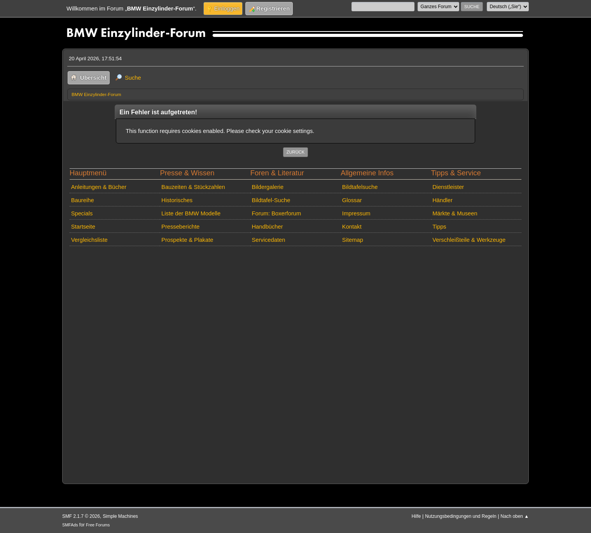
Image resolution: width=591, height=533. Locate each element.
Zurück (296, 152)
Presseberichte (180, 227)
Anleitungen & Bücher (98, 187)
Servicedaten (268, 240)
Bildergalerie (267, 187)
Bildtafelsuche (360, 187)
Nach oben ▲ (514, 516)
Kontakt (352, 227)
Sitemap (352, 240)
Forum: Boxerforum (276, 213)
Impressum (356, 213)
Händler (442, 200)
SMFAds (70, 525)
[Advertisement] (295, 363)
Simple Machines (120, 516)
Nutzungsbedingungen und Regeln (460, 516)
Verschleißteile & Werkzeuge (468, 240)
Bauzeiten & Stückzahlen (193, 187)
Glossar (352, 200)
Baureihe (82, 200)
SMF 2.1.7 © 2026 (81, 516)
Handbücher (267, 227)
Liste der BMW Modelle (190, 213)
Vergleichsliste (89, 240)
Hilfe (416, 516)
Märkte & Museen (454, 213)
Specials (82, 213)
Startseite (83, 227)
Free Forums (98, 525)
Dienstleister (448, 187)
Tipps (439, 227)
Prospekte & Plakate (187, 240)
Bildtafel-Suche (271, 200)
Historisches (176, 200)
